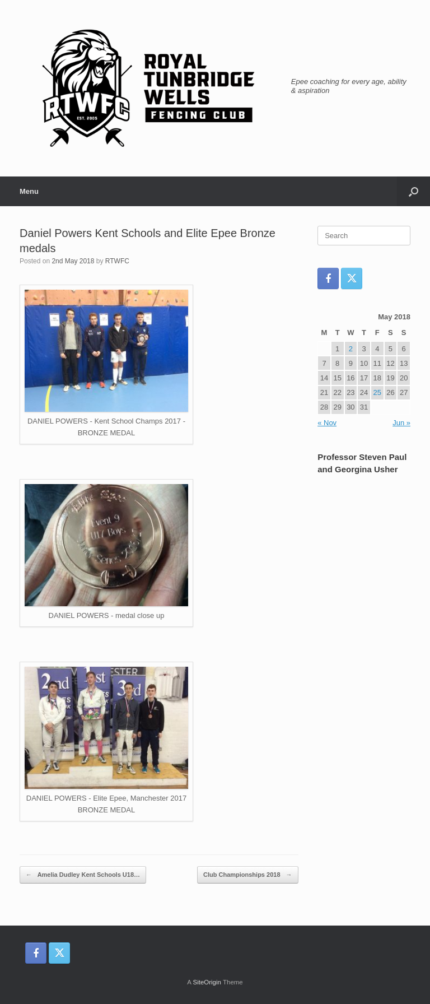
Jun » (401, 423)
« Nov (326, 423)
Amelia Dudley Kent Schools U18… (83, 875)
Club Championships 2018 (247, 875)
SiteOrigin (207, 982)
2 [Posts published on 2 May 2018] (351, 349)
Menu (29, 191)
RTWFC (117, 261)
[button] (413, 191)
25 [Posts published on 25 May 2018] (377, 392)
